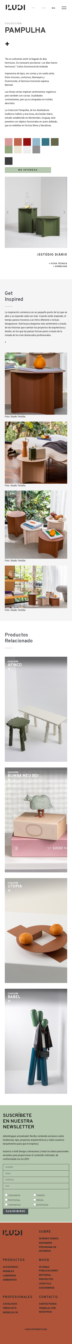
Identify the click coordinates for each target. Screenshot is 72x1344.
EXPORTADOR (42, 1205)
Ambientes (10, 1279)
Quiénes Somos (49, 1238)
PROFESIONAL (14, 1200)
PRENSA (39, 1200)
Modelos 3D (10, 1312)
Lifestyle (45, 1283)
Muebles (8, 1271)
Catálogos (10, 1303)
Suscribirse (47, 1287)
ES (53, 8)
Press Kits (10, 1308)
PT (34, 8)
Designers (45, 1242)
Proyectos (46, 1279)
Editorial (45, 1275)
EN (44, 8)
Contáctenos (48, 1303)
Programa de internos (47, 1249)
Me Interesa (28, 170)
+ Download (60, 266)
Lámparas (9, 1275)
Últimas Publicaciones (48, 1268)
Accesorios (10, 1266)
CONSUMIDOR (14, 1195)
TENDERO (40, 1195)
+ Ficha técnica (58, 263)
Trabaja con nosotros (47, 1310)
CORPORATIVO (14, 1205)
